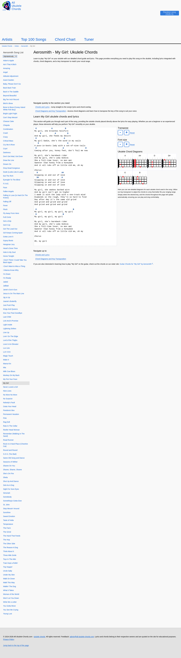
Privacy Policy (8, 639)
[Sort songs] (10, 56)
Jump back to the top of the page (16, 645)
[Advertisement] (105, 81)
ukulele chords (39, 637)
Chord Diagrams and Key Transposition (50, 111)
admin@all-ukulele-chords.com (82, 637)
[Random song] (167, 13)
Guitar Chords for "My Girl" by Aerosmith (135, 264)
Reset (132, 133)
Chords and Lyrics (42, 107)
